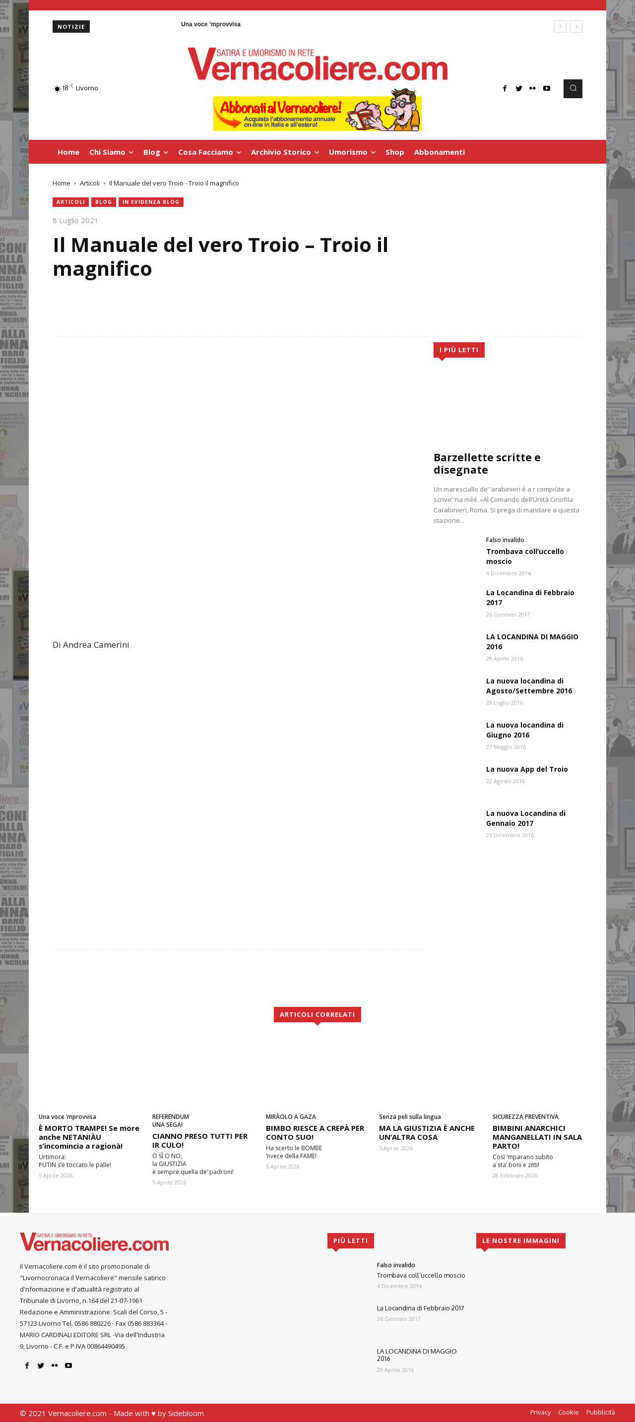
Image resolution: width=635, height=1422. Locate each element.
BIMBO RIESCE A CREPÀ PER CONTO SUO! (315, 1132)
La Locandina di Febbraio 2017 (420, 1308)
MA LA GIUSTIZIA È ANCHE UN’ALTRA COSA (427, 1132)
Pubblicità (600, 1412)
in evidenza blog (151, 202)
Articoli (90, 183)
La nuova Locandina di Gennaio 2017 (526, 818)
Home (61, 183)
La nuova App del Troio (527, 769)
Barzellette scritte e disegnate (487, 463)
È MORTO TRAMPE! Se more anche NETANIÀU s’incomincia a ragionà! (89, 1137)
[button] (573, 88)
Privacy (540, 1412)
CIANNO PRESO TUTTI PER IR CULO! (200, 1140)
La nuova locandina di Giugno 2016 (525, 730)
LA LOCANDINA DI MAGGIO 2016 (417, 1355)
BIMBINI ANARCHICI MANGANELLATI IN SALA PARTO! (537, 1137)
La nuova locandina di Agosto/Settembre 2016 (529, 685)
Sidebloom (186, 1413)
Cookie (568, 1412)
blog (103, 202)
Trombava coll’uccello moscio (421, 1275)
